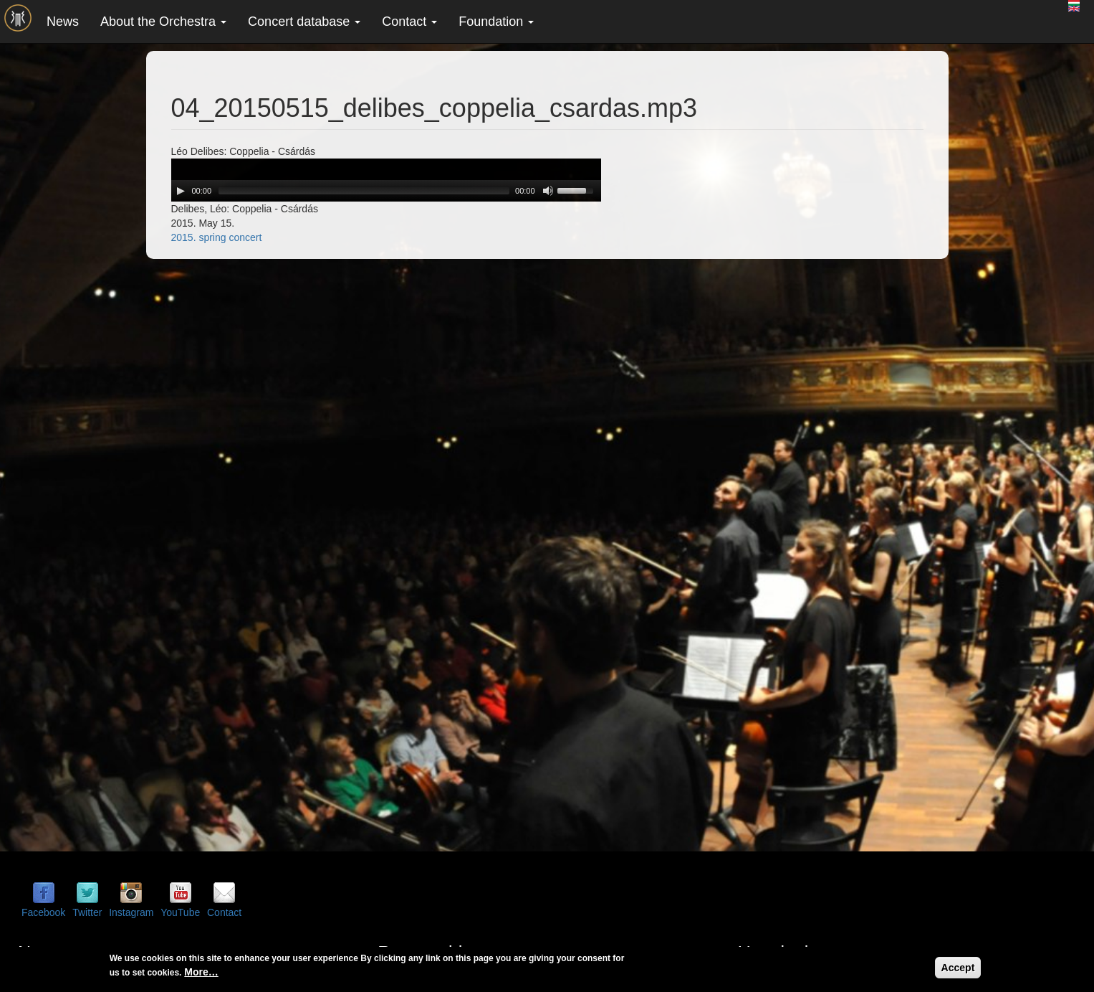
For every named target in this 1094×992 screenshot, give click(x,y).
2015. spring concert (216, 237)
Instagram (131, 912)
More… (201, 972)
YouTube (180, 912)
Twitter (87, 912)
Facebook (43, 912)
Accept (958, 967)
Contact (409, 21)
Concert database (304, 21)
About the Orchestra (163, 21)
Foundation (496, 21)
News (63, 21)
